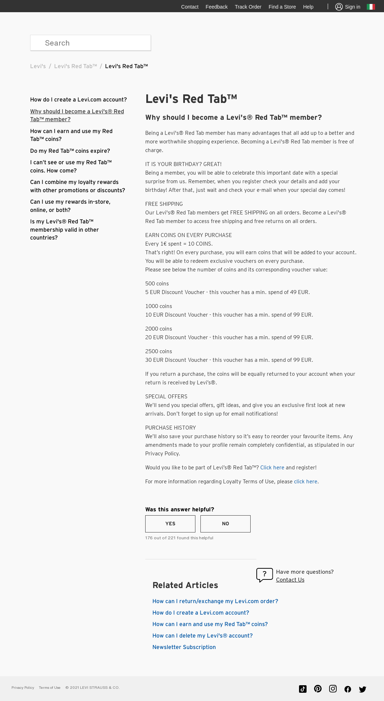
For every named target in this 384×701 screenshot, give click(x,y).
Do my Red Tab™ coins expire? (70, 151)
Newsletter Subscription (184, 647)
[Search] (90, 43)
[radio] (170, 523)
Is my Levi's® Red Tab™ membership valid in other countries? (64, 230)
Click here (272, 467)
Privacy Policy (22, 687)
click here (305, 481)
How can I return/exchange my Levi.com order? (215, 601)
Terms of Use (50, 687)
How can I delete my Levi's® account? (202, 636)
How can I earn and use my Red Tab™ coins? (210, 624)
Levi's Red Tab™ (75, 66)
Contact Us (290, 579)
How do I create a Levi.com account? (78, 100)
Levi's (38, 66)
